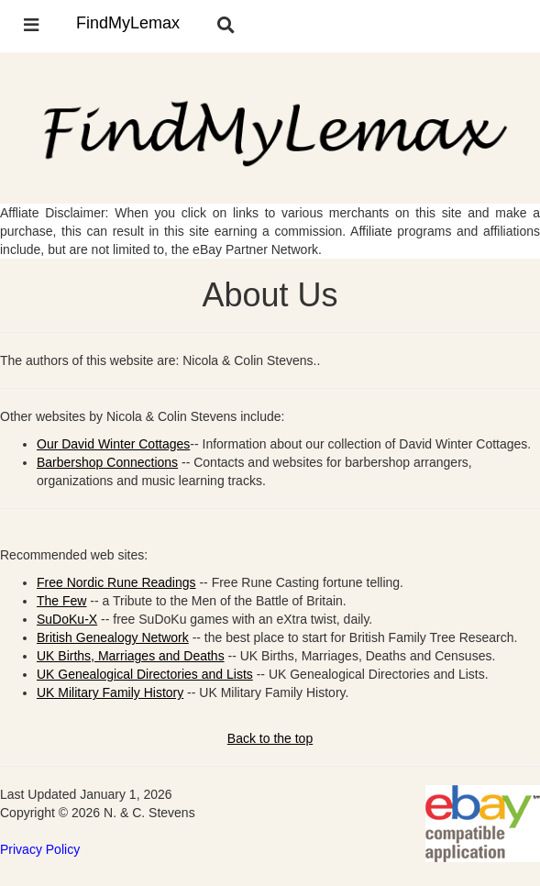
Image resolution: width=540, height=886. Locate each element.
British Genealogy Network (113, 637)
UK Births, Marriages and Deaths (131, 655)
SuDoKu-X (67, 619)
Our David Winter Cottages (113, 444)
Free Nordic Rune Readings (116, 582)
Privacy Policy (40, 849)
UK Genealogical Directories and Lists (145, 674)
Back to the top (270, 738)
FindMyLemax (128, 23)
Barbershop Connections (107, 462)
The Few (61, 600)
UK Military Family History (110, 692)
